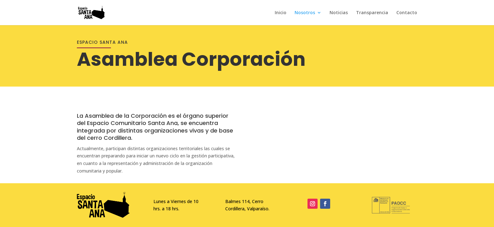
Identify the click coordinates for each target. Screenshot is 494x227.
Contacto (406, 12)
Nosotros (305, 12)
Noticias (339, 12)
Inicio (280, 12)
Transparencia (372, 12)
